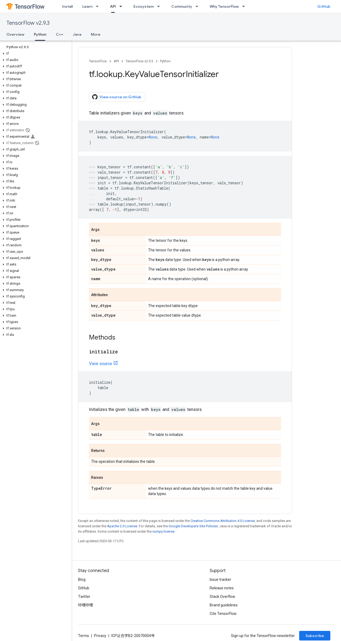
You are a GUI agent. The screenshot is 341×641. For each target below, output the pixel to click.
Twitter (84, 596)
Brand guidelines (224, 605)
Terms (83, 636)
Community (181, 6)
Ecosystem (143, 6)
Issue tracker (220, 579)
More (95, 34)
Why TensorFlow (224, 6)
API (116, 61)
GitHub (323, 6)
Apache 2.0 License (122, 526)
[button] (35, 53)
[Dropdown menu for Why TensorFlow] (245, 6)
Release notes (222, 588)
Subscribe (315, 635)
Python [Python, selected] (40, 34)
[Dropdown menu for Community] (198, 6)
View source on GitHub (116, 97)
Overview (15, 34)
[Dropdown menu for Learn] (98, 6)
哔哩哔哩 (85, 605)
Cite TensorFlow (223, 613)
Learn (87, 6)
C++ (59, 34)
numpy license (163, 531)
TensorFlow (98, 61)
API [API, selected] (113, 6)
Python (165, 61)
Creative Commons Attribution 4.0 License (222, 521)
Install (67, 6)
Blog (82, 579)
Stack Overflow (222, 596)
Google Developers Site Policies (193, 526)
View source (100, 363)
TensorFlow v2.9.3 (28, 23)
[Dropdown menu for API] (122, 6)
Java (77, 34)
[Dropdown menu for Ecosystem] (160, 6)
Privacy (100, 636)
